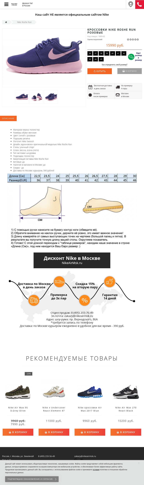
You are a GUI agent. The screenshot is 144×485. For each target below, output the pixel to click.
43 (90, 59)
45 (101, 59)
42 (124, 53)
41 (118, 53)
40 (113, 53)
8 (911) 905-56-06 (139, 4)
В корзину (129, 71)
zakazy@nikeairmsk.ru (85, 456)
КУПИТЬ (101, 71)
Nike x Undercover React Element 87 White (54, 410)
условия (96, 470)
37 (96, 53)
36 (90, 53)
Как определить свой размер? (114, 65)
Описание (8, 118)
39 (107, 53)
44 (96, 59)
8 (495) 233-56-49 (46, 456)
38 (101, 53)
